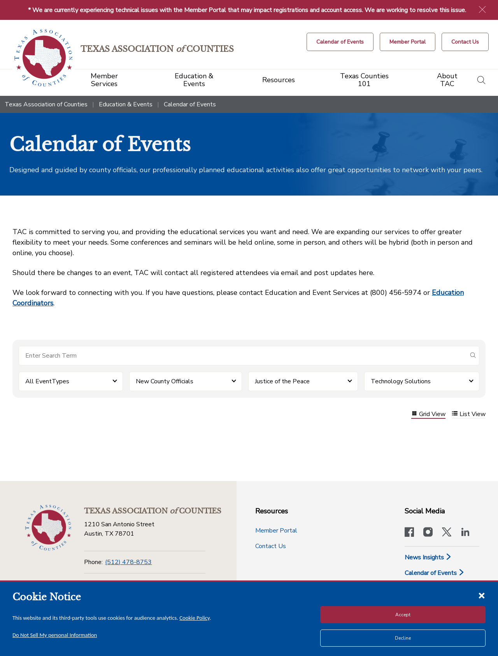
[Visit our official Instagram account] (428, 533)
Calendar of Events (435, 573)
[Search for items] (242, 355)
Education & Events (126, 104)
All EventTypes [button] (47, 381)
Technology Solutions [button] (401, 381)
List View (469, 414)
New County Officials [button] (164, 381)
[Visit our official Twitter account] (446, 533)
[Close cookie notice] (482, 595)
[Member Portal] (407, 42)
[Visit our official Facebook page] (409, 533)
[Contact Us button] (465, 42)
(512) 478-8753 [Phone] (128, 562)
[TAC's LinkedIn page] (465, 533)
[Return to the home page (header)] (43, 57)
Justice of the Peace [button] (282, 381)
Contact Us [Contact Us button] (270, 546)
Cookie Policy (194, 617)
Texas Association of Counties (46, 104)
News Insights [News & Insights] (428, 557)
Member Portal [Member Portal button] (276, 530)
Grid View (428, 414)
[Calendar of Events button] (340, 42)
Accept (402, 615)
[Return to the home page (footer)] (48, 527)
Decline (403, 638)
